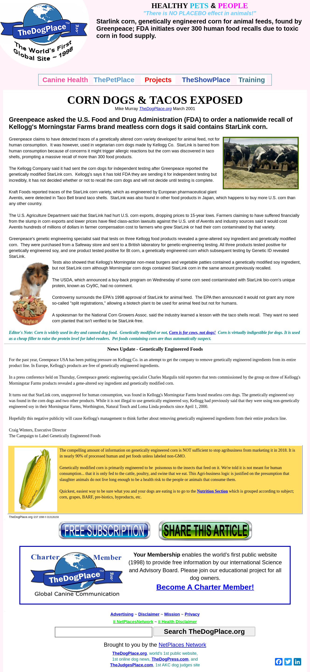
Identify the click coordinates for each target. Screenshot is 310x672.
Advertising (121, 614)
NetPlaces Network (182, 645)
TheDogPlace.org (155, 108)
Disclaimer (149, 614)
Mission (172, 614)
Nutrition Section (212, 491)
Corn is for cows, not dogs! (192, 332)
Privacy (192, 614)
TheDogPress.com (170, 659)
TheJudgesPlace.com (131, 665)
